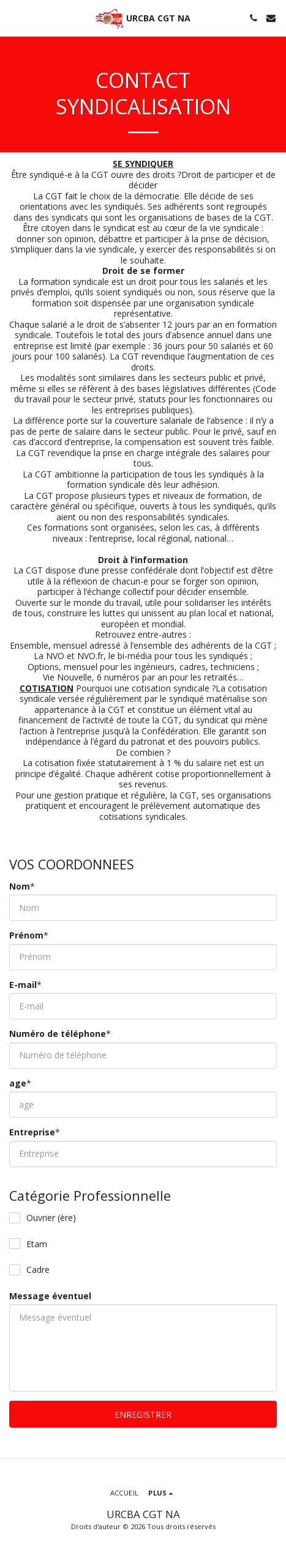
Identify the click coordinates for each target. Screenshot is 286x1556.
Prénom (26, 935)
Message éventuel (50, 1296)
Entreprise (32, 1132)
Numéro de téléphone (57, 1033)
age (17, 1083)
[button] (13, 17)
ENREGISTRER (143, 1414)
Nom (19, 886)
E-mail (23, 984)
